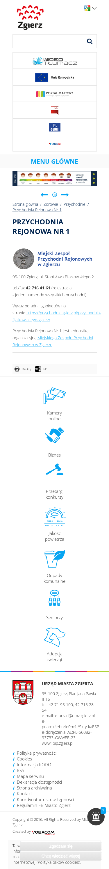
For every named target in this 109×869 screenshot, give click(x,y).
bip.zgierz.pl (63, 743)
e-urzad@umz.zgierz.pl (75, 715)
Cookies (24, 759)
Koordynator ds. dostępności (45, 799)
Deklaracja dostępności (39, 782)
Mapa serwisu (30, 776)
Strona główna (25, 204)
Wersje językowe (94, 8)
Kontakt (24, 793)
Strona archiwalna (34, 788)
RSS (20, 770)
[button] (96, 816)
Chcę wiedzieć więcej (60, 856)
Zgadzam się (60, 846)
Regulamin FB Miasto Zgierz (44, 805)
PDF (46, 369)
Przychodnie (74, 204)
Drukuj (26, 369)
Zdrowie (51, 204)
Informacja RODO (34, 764)
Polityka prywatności (36, 753)
